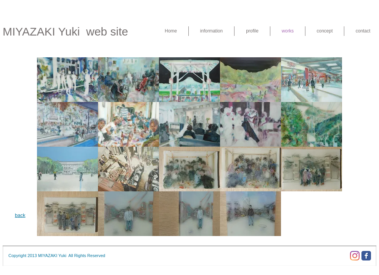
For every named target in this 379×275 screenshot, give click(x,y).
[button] (67, 79)
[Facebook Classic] (366, 255)
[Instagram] (355, 255)
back (20, 215)
